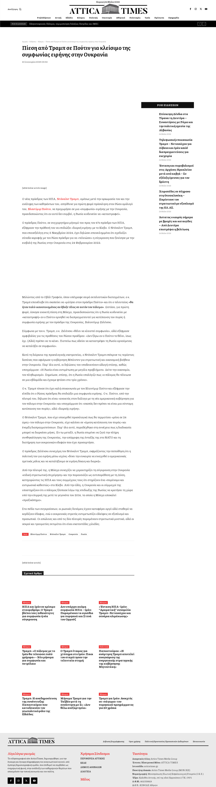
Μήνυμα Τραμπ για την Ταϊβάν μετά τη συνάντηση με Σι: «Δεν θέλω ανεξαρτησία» (76, 642)
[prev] (199, 24)
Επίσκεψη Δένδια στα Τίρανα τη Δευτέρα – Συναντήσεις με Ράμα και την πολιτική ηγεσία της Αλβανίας (176, 118)
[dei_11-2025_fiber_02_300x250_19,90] (78, 241)
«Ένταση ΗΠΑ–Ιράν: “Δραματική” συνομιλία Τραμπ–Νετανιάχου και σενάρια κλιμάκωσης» (116, 565)
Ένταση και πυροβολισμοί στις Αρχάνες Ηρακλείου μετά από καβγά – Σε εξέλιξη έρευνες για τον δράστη (175, 155)
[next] (204, 24)
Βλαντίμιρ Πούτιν (38, 487)
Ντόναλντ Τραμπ (58, 487)
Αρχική (25, 41)
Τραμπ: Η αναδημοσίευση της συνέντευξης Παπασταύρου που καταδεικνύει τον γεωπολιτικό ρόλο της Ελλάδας (39, 644)
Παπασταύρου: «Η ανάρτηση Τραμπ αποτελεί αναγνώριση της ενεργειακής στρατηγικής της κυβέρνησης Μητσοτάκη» (116, 604)
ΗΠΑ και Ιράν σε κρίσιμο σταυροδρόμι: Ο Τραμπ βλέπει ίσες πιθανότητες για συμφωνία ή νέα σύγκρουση (39, 565)
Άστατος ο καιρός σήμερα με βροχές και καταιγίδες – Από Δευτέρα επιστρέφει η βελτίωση (175, 191)
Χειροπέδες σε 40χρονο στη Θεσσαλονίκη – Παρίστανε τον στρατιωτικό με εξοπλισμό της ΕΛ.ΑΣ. (175, 173)
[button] (15, 9)
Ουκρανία (73, 487)
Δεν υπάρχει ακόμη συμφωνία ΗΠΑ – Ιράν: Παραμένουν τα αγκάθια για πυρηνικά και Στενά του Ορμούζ (77, 565)
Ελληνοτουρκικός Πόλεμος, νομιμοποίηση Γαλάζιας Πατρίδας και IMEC (64, 23)
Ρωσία (84, 487)
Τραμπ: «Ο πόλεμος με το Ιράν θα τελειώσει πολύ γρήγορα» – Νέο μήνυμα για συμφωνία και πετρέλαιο (40, 604)
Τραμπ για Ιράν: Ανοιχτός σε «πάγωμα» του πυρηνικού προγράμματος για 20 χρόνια (114, 642)
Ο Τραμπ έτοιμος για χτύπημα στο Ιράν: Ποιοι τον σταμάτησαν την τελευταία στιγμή (77, 603)
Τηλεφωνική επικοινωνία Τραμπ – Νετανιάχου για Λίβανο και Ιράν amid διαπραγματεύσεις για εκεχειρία (176, 136)
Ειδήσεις (32, 41)
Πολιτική (103, 596)
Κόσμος (41, 41)
